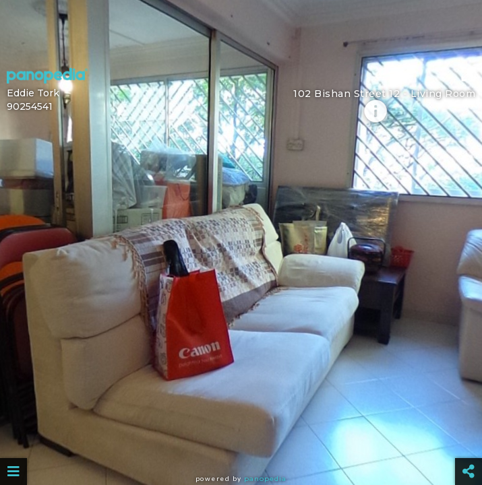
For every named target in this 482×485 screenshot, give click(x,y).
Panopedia (265, 478)
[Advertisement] (241, 30)
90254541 (30, 106)
